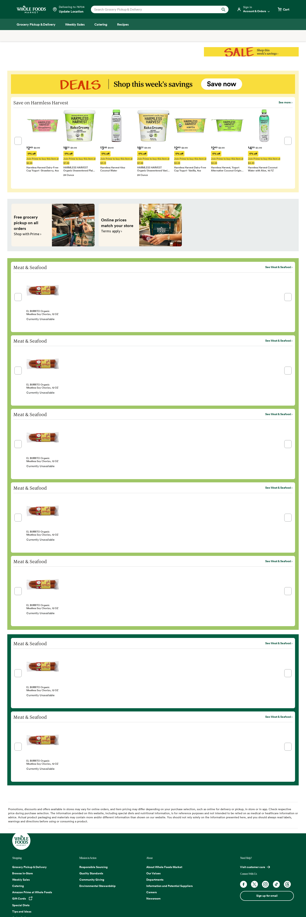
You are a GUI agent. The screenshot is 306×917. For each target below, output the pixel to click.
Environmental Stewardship (97, 886)
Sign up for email (267, 896)
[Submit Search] (223, 9)
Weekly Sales (21, 880)
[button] (18, 141)
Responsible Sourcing (93, 867)
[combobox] (153, 9)
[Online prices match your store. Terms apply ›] (140, 225)
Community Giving (91, 880)
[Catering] (100, 24)
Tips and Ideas (21, 911)
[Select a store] (68, 9)
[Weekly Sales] (75, 24)
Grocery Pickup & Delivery (29, 867)
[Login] (254, 9)
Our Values (153, 873)
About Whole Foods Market (164, 867)
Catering (18, 886)
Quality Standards (91, 873)
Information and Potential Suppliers (169, 886)
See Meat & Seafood (278, 267)
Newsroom (153, 898)
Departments (154, 880)
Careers (151, 892)
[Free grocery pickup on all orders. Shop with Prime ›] (53, 225)
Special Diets (20, 905)
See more (285, 102)
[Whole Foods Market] (31, 9)
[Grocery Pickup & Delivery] (36, 24)
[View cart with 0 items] (283, 9)
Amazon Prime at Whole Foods (32, 892)
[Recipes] (123, 24)
